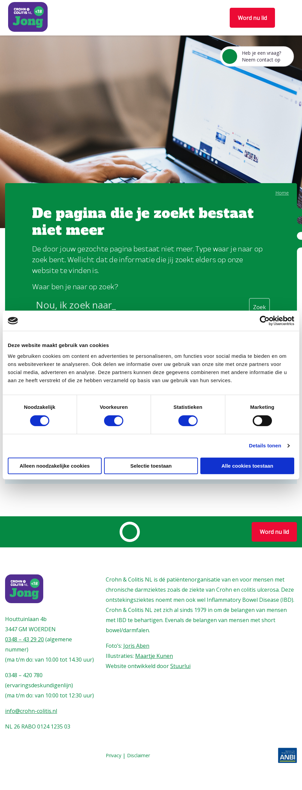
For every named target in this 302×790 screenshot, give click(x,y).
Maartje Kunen (154, 656)
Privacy (113, 755)
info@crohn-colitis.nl (31, 711)
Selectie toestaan (151, 466)
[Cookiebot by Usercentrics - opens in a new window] (264, 321)
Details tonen (265, 445)
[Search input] (141, 306)
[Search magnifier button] (259, 306)
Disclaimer (138, 755)
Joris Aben (136, 645)
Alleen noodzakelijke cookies (55, 466)
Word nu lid (252, 18)
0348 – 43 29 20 (24, 639)
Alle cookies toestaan (247, 466)
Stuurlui (180, 666)
